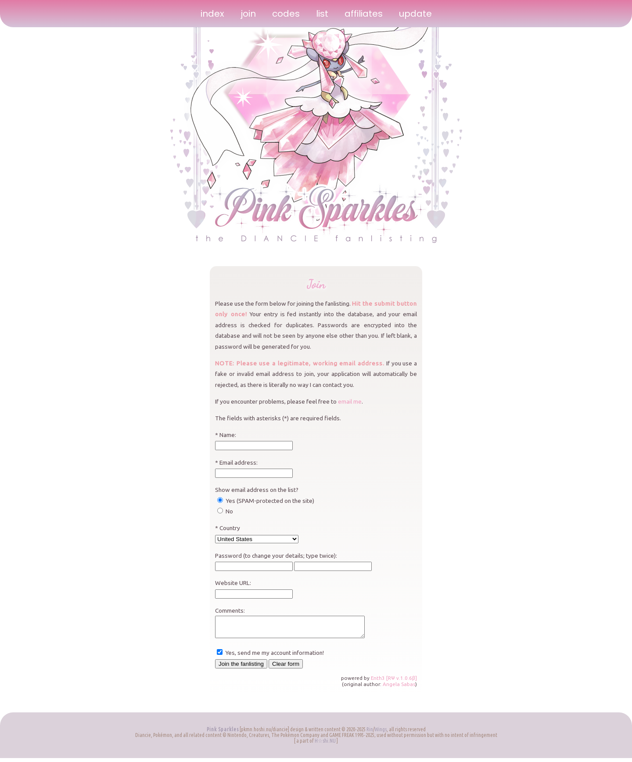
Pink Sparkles (223, 733)
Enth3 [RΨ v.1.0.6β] (394, 682)
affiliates (364, 13)
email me (350, 401)
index (212, 13)
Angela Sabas (399, 688)
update (415, 13)
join (248, 13)
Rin (369, 733)
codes (286, 13)
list (322, 13)
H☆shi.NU (325, 745)
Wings (380, 733)
